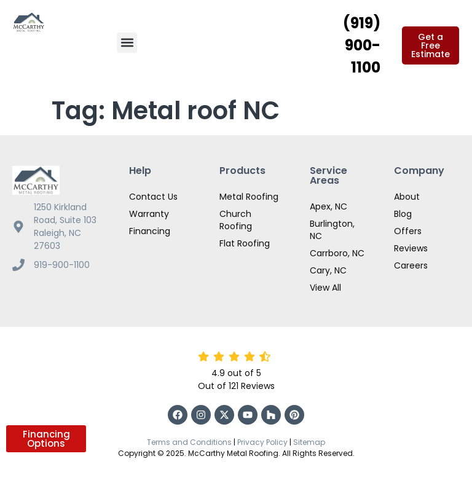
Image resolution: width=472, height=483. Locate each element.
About (407, 196)
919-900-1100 (62, 265)
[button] (127, 43)
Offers (408, 231)
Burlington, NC (332, 230)
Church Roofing (235, 220)
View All (325, 287)
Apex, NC (328, 206)
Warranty (149, 214)
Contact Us (153, 196)
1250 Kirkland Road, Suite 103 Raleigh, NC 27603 (65, 226)
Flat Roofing (244, 243)
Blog (403, 214)
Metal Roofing (248, 196)
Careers (411, 265)
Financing (149, 231)
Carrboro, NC (337, 253)
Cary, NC (328, 270)
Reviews (411, 248)
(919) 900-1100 (361, 45)
